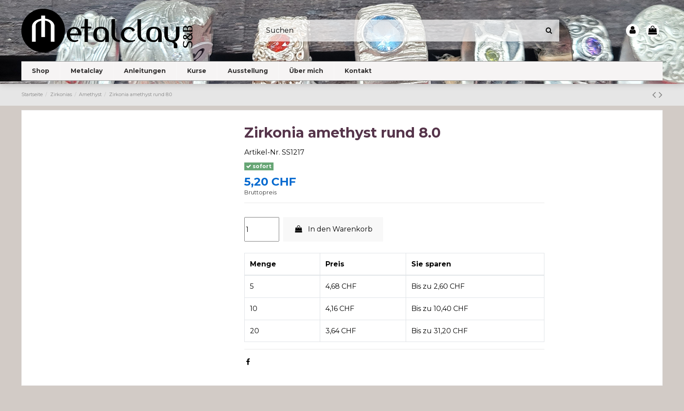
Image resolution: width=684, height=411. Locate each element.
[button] (86, 71)
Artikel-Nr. (262, 152)
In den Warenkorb (333, 229)
